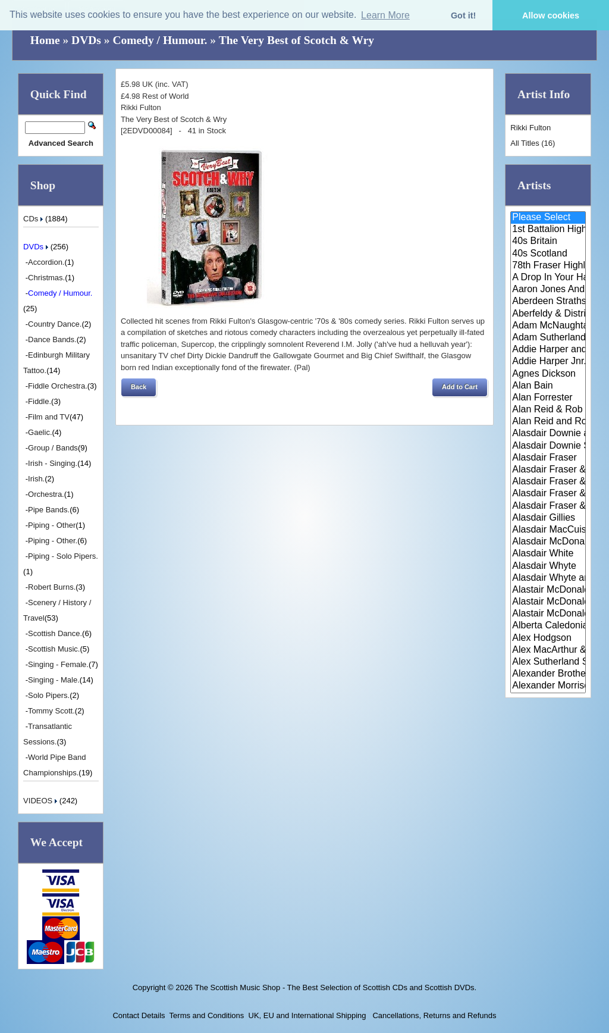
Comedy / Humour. (159, 40)
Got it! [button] (463, 15)
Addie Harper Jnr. (548, 362)
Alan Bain (548, 386)
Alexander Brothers (548, 674)
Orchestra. (46, 494)
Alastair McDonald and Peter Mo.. (548, 602)
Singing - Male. (54, 679)
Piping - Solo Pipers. (63, 556)
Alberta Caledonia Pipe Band (548, 626)
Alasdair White (548, 554)
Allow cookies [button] (550, 15)
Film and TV (49, 416)
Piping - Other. (52, 540)
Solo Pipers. (49, 695)
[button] (138, 387)
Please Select (548, 218)
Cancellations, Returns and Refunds (434, 1015)
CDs (34, 218)
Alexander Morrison (548, 686)
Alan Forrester (548, 398)
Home (45, 40)
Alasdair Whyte (548, 566)
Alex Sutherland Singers (548, 662)
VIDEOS (41, 800)
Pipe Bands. (49, 509)
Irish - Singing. (52, 463)
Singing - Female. (58, 664)
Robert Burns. (52, 587)
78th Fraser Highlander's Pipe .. (548, 266)
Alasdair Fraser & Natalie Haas (548, 494)
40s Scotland (548, 254)
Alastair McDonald (548, 590)
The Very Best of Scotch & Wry (296, 40)
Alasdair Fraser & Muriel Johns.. (548, 482)
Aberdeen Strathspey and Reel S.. (548, 302)
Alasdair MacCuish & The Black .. (548, 530)
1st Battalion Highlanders (548, 230)
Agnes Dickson (548, 374)
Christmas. (46, 277)
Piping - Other (52, 525)
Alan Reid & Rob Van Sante (548, 410)
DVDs (86, 40)
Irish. (36, 478)
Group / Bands (53, 447)
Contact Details (138, 1015)
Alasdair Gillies (548, 518)
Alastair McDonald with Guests (548, 614)
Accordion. (46, 262)
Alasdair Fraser (548, 458)
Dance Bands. (52, 339)
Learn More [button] (385, 15)
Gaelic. (40, 432)
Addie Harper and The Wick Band (548, 350)
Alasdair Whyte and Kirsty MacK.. (548, 578)
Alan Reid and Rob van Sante (548, 422)
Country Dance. (54, 324)
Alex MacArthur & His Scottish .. (548, 650)
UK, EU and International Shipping (307, 1015)
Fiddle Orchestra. (57, 385)
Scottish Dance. (55, 633)
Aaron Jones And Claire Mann (548, 290)
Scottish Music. (54, 648)
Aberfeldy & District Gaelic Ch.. (548, 314)
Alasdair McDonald (548, 542)
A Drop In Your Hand (548, 278)
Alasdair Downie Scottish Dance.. (548, 446)
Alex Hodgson (548, 638)
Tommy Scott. (51, 710)
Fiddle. (39, 401)
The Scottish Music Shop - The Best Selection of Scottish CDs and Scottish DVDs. (335, 987)
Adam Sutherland (548, 338)
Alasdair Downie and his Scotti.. (548, 434)
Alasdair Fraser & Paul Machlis (548, 506)
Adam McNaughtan (548, 326)
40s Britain (548, 242)
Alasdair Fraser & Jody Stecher (548, 470)
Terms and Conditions (206, 1015)
